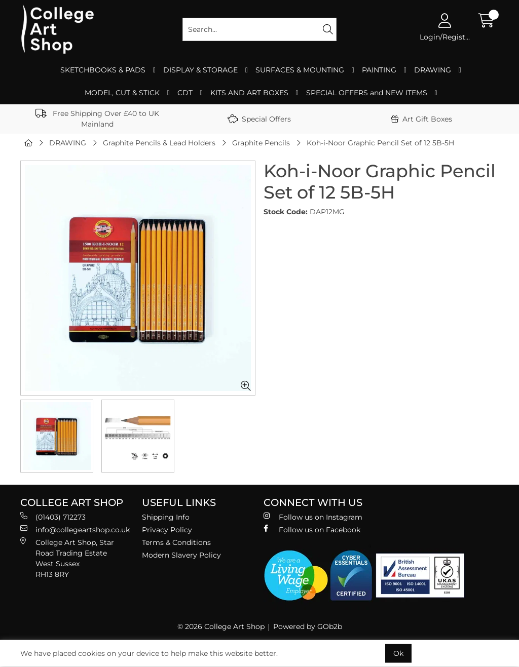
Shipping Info (166, 517)
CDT (185, 92)
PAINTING (379, 69)
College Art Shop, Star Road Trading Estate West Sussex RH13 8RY (67, 558)
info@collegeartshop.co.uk (75, 529)
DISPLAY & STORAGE (200, 69)
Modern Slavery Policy (181, 555)
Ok (398, 653)
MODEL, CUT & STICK (122, 92)
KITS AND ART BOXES (249, 92)
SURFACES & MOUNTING (299, 69)
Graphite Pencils (261, 142)
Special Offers (259, 119)
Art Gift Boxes (421, 119)
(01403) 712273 (53, 517)
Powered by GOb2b (307, 626)
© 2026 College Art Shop (221, 626)
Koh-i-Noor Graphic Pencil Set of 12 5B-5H (380, 142)
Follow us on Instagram (313, 517)
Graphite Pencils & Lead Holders (159, 142)
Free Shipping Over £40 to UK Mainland (97, 119)
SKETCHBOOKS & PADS (102, 69)
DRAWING (432, 69)
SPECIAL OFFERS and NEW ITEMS (366, 92)
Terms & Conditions (176, 542)
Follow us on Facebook (312, 529)
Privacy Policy (167, 529)
